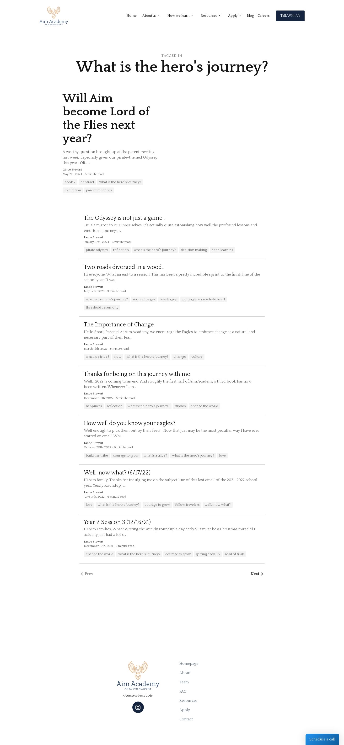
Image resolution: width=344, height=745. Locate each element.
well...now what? (217, 505)
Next (258, 574)
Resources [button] (209, 16)
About (185, 673)
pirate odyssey (97, 250)
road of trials (234, 554)
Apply (184, 710)
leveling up (168, 299)
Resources (188, 700)
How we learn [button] (178, 16)
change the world (204, 406)
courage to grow (126, 456)
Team (184, 682)
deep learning (222, 250)
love (222, 456)
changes (179, 357)
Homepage (188, 663)
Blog (250, 16)
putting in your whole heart (203, 299)
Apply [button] (233, 16)
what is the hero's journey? (120, 182)
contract (87, 182)
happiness (94, 406)
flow (117, 357)
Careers (263, 16)
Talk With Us (290, 16)
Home (132, 16)
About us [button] (149, 16)
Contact (186, 719)
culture (197, 357)
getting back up (208, 554)
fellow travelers (187, 505)
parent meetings (99, 190)
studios (180, 406)
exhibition (72, 190)
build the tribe (97, 456)
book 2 (69, 182)
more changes (144, 299)
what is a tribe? (97, 357)
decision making (194, 250)
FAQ (183, 691)
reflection (121, 250)
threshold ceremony (102, 307)
